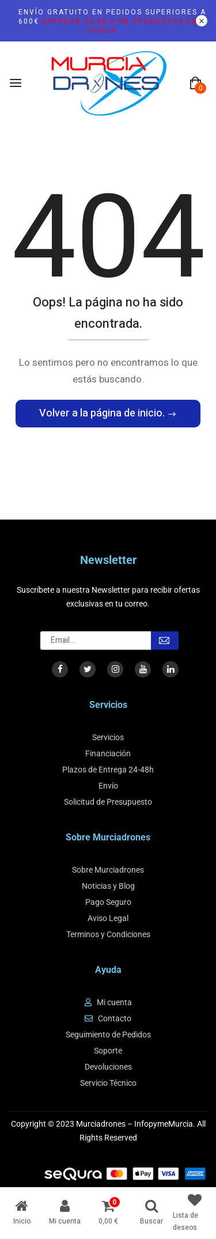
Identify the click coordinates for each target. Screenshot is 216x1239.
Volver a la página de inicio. (103, 413)
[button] (195, 83)
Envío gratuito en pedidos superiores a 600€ (112, 21)
